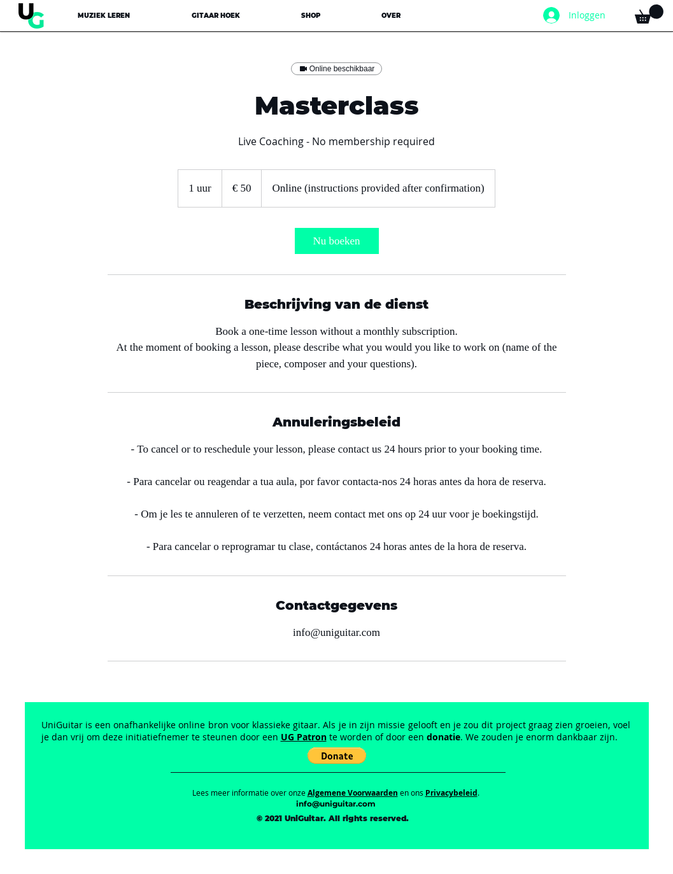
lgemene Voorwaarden (355, 792)
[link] (337, 241)
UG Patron (304, 737)
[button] (103, 15)
